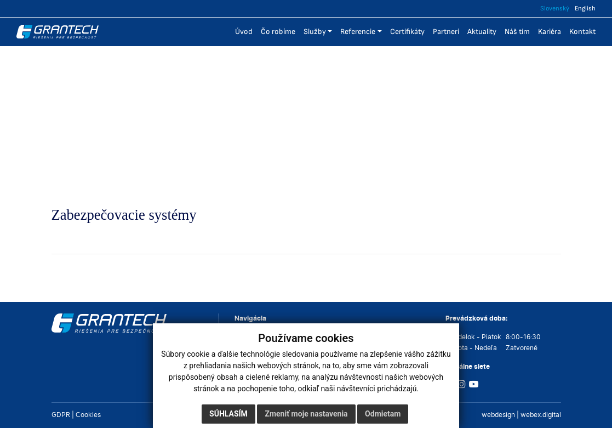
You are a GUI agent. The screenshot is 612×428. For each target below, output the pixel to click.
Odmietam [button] (383, 413)
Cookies (88, 415)
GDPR (61, 415)
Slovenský (554, 8)
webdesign (498, 415)
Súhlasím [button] (228, 413)
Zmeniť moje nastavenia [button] (306, 413)
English (585, 8)
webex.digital (541, 415)
